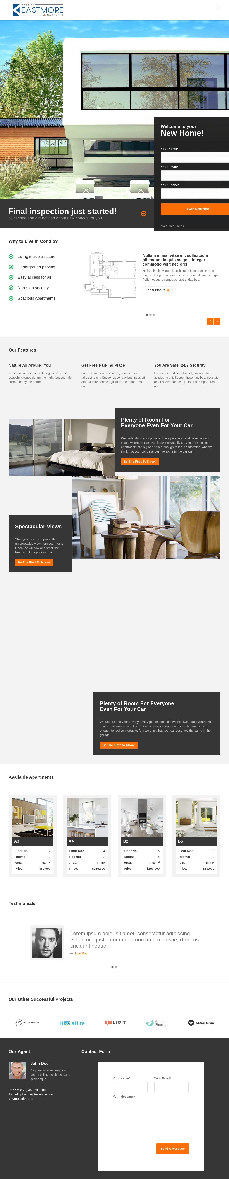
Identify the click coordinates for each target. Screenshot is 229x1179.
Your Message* (124, 1096)
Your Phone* (170, 185)
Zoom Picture (155, 290)
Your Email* (169, 167)
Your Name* (169, 148)
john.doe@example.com (36, 1094)
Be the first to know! (140, 461)
